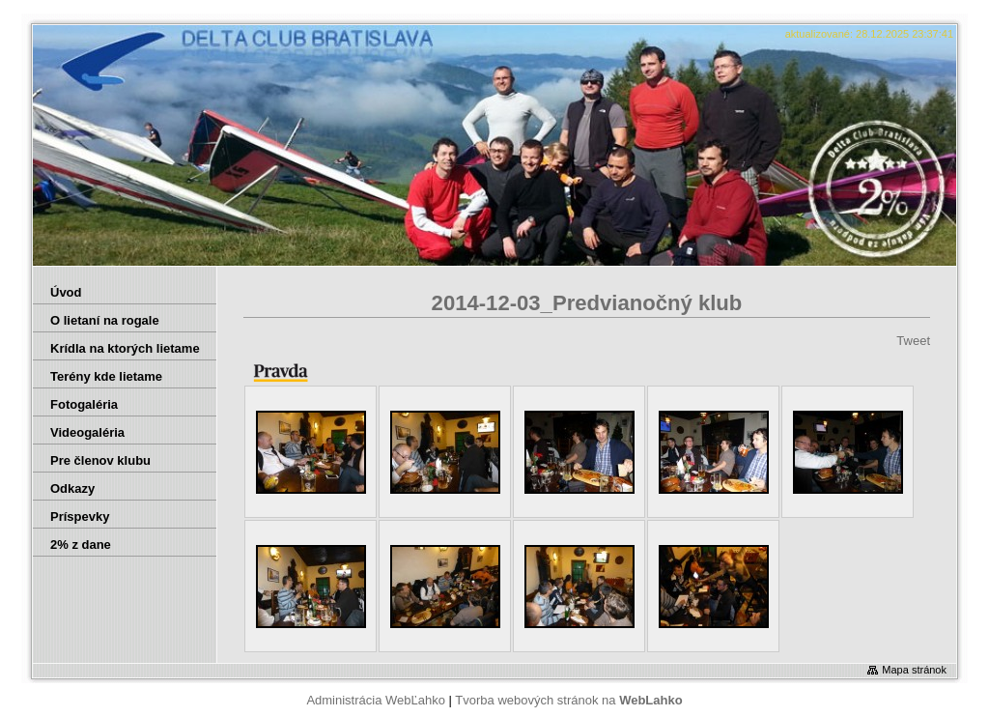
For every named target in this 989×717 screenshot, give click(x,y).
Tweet (913, 340)
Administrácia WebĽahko (375, 700)
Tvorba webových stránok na (568, 700)
